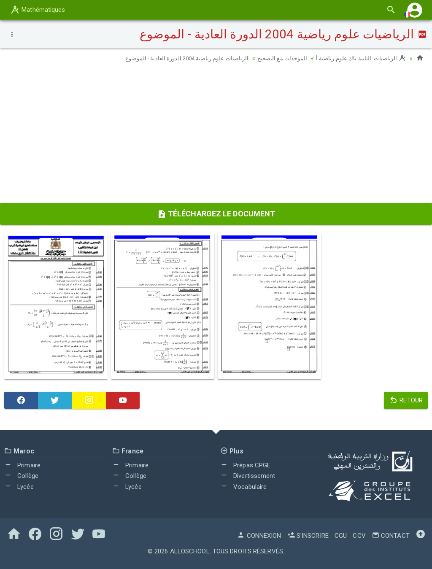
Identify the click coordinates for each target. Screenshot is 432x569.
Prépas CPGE (245, 465)
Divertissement (247, 476)
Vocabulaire (243, 487)
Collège (21, 476)
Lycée (19, 487)
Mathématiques (37, 9)
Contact (391, 535)
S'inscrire (308, 535)
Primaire (22, 465)
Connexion (259, 535)
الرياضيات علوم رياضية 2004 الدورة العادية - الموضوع (176, 58)
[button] (415, 10)
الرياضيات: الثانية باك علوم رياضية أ (359, 58)
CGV (359, 535)
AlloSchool (190, 551)
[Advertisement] (216, 135)
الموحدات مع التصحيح (277, 58)
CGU (341, 535)
